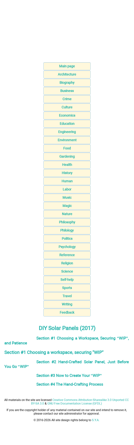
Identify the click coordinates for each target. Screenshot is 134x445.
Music (67, 197)
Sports (67, 288)
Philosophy (67, 222)
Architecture (67, 74)
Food (67, 148)
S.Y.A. (95, 420)
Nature (67, 214)
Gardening (67, 156)
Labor (67, 189)
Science (67, 271)
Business (67, 91)
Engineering (67, 132)
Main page (67, 66)
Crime (67, 99)
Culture (67, 107)
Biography (67, 83)
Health (67, 165)
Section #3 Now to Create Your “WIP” (69, 375)
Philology (67, 230)
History (67, 173)
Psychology (67, 247)
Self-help (67, 280)
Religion (67, 263)
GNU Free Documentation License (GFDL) (74, 403)
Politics (67, 239)
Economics (67, 115)
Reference (67, 255)
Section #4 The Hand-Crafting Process (69, 384)
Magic (67, 206)
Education (67, 124)
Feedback (67, 312)
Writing (67, 304)
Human (67, 181)
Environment (67, 140)
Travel (67, 296)
